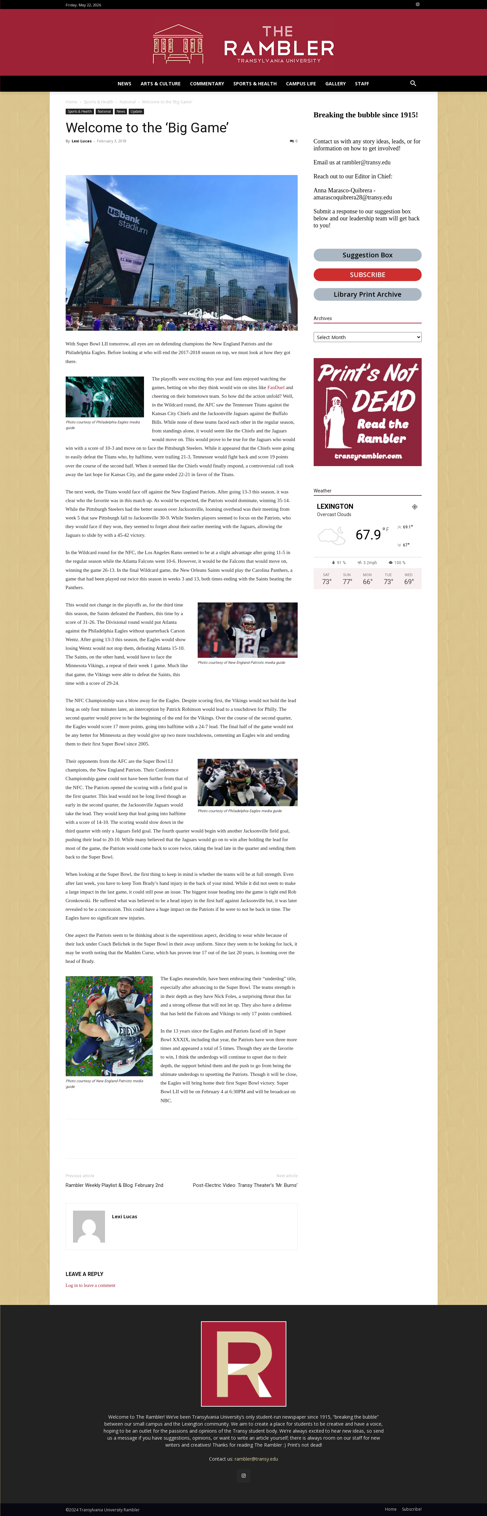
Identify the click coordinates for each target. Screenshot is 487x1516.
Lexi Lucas (82, 140)
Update (136, 111)
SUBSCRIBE (367, 274)
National (128, 102)
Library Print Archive (367, 294)
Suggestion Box (368, 254)
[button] (413, 84)
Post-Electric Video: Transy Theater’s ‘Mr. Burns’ (245, 1185)
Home (71, 102)
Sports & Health (98, 102)
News (121, 111)
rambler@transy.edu (366, 162)
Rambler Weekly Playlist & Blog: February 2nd (114, 1185)
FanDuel (276, 387)
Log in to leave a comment (91, 1285)
